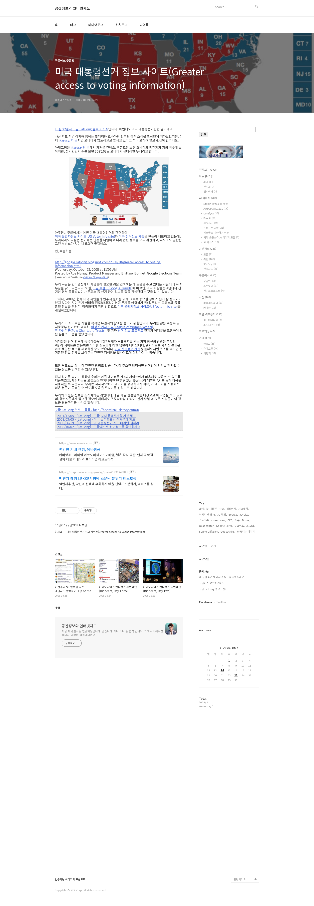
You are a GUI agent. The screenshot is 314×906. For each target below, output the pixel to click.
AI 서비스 (211, 242)
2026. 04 (229, 648)
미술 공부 (207, 176)
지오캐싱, (243, 509)
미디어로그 (95, 24)
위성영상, (231, 509)
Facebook (205, 602)
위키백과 (210, 191)
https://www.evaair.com (75, 443)
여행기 (209, 353)
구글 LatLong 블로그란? (212, 589)
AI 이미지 (208, 198)
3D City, (244, 514)
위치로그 (122, 24)
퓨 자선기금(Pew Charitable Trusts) (80, 330)
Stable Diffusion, (209, 531)
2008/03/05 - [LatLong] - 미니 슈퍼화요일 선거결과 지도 (96, 419)
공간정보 (207, 249)
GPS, (230, 520)
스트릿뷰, (204, 520)
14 (222, 670)
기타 (205, 338)
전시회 (208, 187)
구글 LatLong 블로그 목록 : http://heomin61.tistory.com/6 (97, 409)
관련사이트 (240, 879)
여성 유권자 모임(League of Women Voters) (122, 327)
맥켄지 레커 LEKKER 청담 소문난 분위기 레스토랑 (98, 478)
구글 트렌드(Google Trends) (112, 288)
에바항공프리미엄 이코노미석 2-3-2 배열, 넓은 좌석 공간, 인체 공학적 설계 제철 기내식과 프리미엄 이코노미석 (106, 456)
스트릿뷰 (210, 286)
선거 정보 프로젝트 (130, 330)
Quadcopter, (206, 526)
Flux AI (209, 218)
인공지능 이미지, (246, 531)
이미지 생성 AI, (207, 514)
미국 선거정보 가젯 (131, 236)
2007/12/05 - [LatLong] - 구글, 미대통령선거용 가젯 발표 (96, 415)
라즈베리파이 (212, 320)
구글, (222, 509)
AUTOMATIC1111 (215, 208)
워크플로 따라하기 (216, 232)
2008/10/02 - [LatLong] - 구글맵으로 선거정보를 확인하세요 (98, 426)
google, (233, 514)
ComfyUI (211, 213)
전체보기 (208, 170)
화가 (208, 182)
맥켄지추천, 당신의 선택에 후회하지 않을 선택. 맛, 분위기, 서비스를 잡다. (106, 485)
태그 (73, 24)
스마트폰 (210, 348)
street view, (218, 520)
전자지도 (210, 269)
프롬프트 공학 (213, 228)
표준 (208, 254)
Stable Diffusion (215, 204)
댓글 (57, 608)
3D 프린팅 (211, 325)
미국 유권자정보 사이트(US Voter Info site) (85, 236)
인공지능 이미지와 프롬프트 (70, 879)
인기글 (215, 546)
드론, (238, 520)
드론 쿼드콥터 (210, 314)
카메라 (209, 308)
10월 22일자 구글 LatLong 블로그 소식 (81, 129)
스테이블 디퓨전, (208, 509)
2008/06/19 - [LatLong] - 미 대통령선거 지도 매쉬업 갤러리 (98, 423)
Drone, (246, 520)
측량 (209, 259)
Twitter (221, 602)
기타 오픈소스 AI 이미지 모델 (221, 237)
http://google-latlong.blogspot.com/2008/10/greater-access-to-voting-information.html (108, 263)
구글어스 (207, 275)
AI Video (210, 223)
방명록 (144, 24)
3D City (210, 264)
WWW (209, 344)
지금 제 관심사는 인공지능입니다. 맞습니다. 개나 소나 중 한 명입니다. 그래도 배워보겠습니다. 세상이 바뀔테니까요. (112, 633)
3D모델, (250, 526)
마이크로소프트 (214, 291)
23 (236, 675)
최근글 (203, 546)
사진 (205, 297)
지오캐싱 (207, 331)
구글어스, (239, 526)
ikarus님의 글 (68, 140)
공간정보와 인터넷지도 (72, 8)
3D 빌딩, (222, 514)
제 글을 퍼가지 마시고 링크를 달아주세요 (221, 577)
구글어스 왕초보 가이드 (212, 583)
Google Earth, (224, 526)
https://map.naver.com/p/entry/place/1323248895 (93, 472)
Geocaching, (227, 531)
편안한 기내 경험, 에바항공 (80, 449)
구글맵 (210, 281)
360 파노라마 (213, 303)
